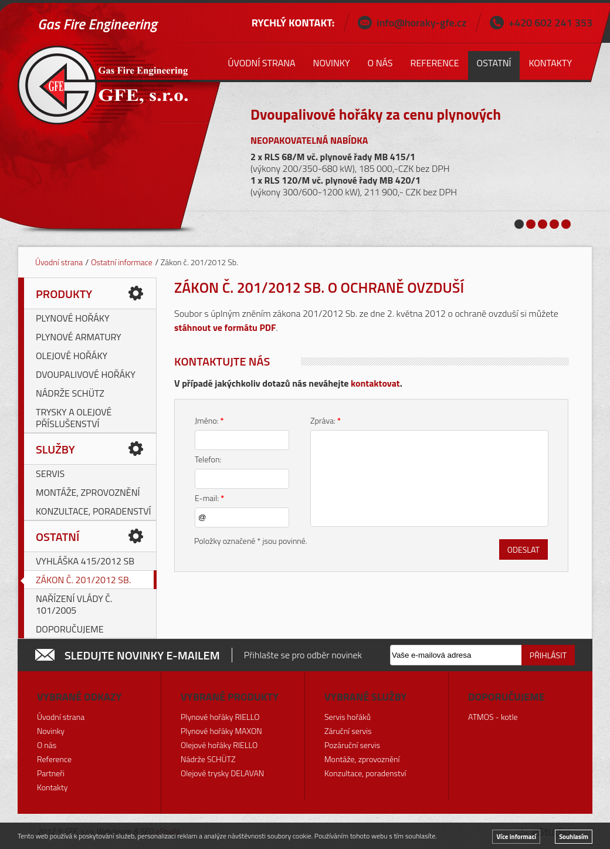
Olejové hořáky (71, 356)
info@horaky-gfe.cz (421, 23)
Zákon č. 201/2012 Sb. (83, 580)
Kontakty (550, 63)
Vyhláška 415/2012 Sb (85, 561)
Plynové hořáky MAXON (221, 731)
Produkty (64, 294)
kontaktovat (375, 383)
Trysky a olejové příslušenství (73, 418)
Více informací (516, 836)
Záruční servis (348, 731)
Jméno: (209, 420)
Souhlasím (573, 836)
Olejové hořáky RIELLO (219, 745)
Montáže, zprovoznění (88, 492)
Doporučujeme (70, 629)
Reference (435, 63)
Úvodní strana (59, 262)
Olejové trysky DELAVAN (222, 773)
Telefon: (208, 459)
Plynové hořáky (73, 318)
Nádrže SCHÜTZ (70, 393)
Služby (55, 449)
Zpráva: (325, 420)
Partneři (51, 773)
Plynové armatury (78, 337)
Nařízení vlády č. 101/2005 (74, 604)
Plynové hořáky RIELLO (220, 717)
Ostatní (57, 536)
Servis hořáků (347, 717)
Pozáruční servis (352, 745)
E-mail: (209, 498)
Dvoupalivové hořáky (85, 374)
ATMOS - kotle (493, 717)
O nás (380, 63)
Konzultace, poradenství (93, 511)
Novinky (331, 63)
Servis (50, 473)
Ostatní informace (121, 262)
